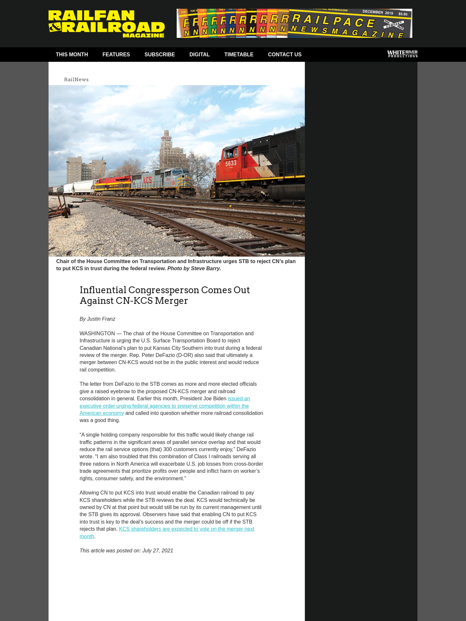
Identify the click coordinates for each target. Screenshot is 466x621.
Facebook (321, 56)
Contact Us (285, 54)
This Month (72, 54)
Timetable (238, 54)
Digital (200, 54)
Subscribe (160, 54)
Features (116, 54)
